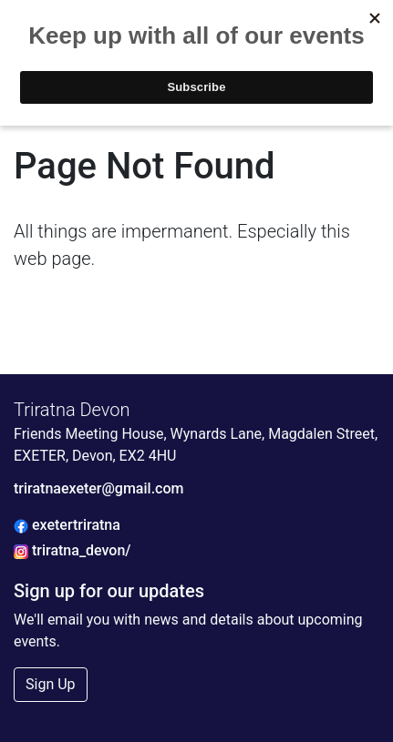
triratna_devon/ (72, 550)
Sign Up (51, 684)
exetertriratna (67, 525)
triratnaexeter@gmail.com (98, 488)
